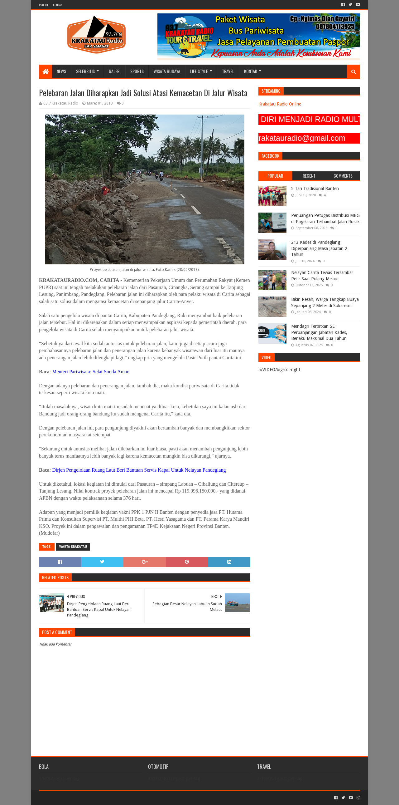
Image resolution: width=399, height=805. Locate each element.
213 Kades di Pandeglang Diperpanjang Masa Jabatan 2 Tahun (319, 248)
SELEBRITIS (85, 71)
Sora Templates (74, 797)
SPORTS (137, 71)
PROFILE (43, 4)
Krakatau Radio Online (279, 103)
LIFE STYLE (199, 71)
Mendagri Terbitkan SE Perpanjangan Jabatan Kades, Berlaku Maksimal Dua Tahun (319, 332)
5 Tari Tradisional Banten (315, 188)
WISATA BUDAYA (167, 71)
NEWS (61, 71)
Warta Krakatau (73, 546)
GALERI (114, 71)
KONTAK (57, 4)
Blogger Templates (109, 797)
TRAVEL (228, 71)
